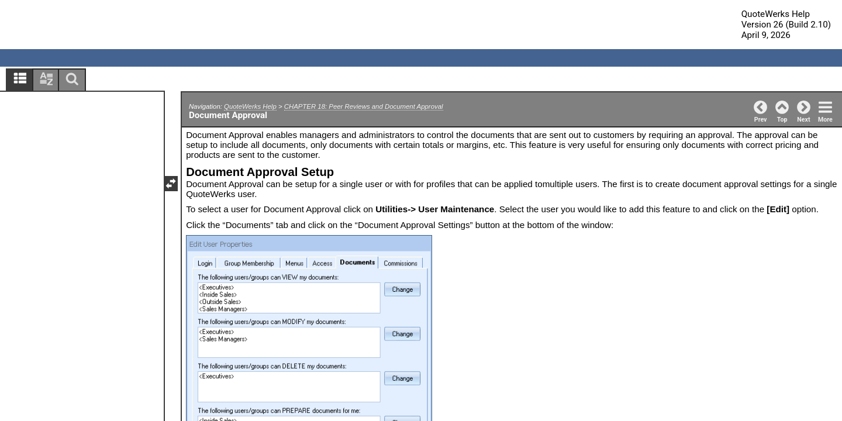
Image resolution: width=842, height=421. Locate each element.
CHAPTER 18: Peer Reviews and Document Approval (363, 106)
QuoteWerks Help (250, 106)
